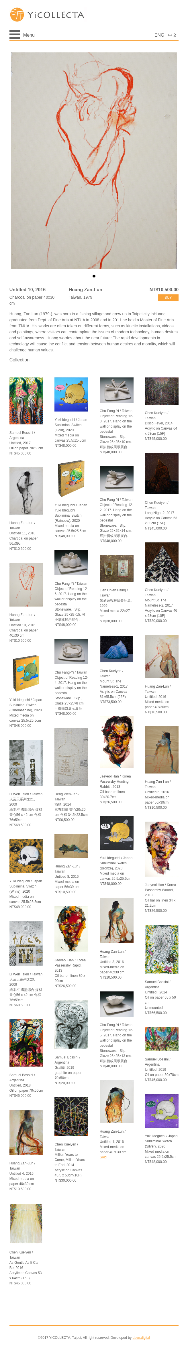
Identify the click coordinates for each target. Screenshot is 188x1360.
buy (168, 298)
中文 (172, 35)
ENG (159, 35)
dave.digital (141, 1338)
